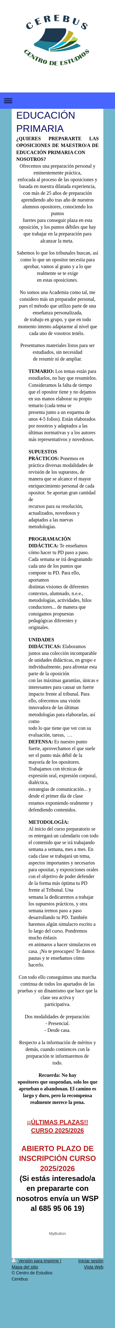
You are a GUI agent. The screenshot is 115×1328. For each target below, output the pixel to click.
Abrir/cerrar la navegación (57, 100)
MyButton (57, 1233)
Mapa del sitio (25, 1267)
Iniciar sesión (90, 1260)
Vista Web (93, 1267)
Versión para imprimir (36, 1260)
